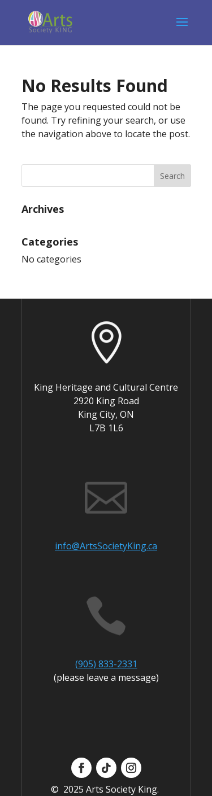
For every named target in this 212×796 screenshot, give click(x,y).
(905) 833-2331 (106, 664)
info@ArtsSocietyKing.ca (106, 546)
